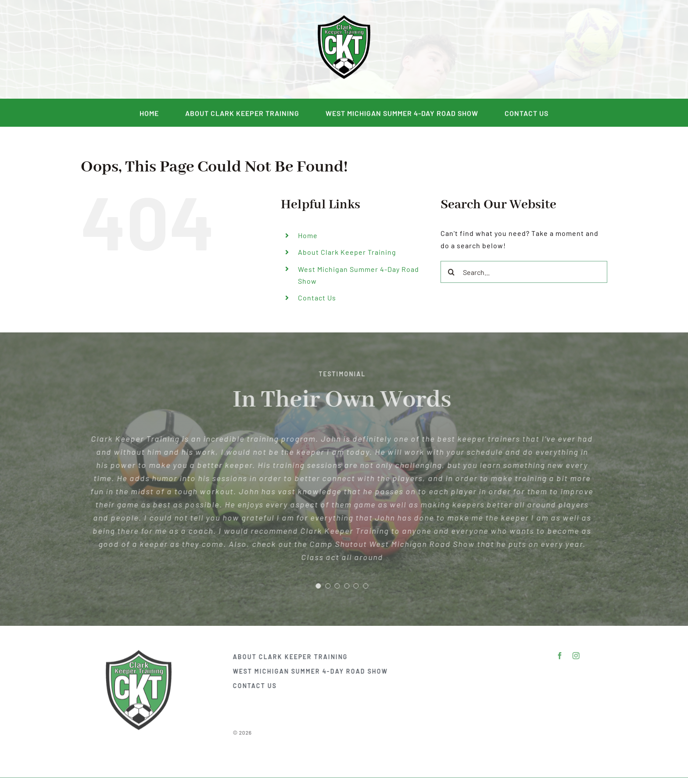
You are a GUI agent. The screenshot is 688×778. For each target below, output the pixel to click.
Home (308, 235)
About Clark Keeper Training (347, 252)
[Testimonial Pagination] (315, 586)
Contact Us (317, 297)
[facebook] (139, 49)
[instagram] (155, 49)
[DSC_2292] (344, 18)
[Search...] (524, 272)
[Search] (451, 272)
